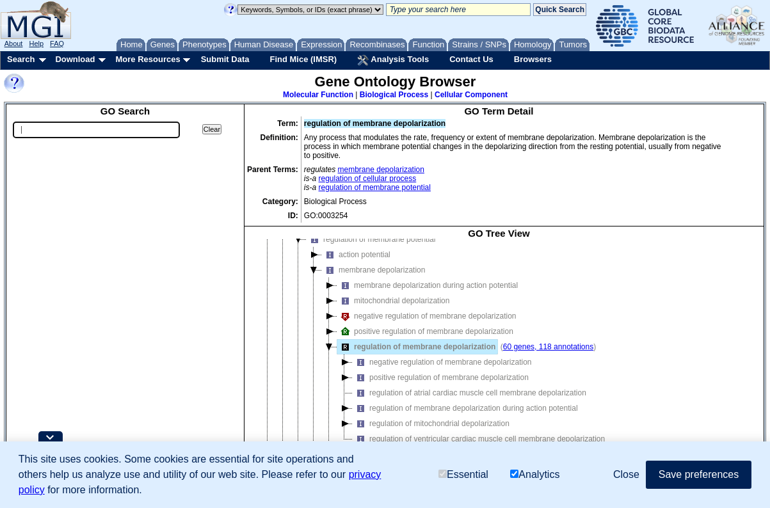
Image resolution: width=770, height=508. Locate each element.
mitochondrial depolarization (393, 300)
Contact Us (471, 59)
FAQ (57, 43)
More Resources (147, 59)
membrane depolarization (381, 169)
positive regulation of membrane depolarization (425, 331)
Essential (463, 474)
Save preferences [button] (699, 474)
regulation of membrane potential (375, 187)
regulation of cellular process (368, 178)
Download (75, 59)
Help (36, 43)
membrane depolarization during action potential (427, 285)
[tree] (499, 355)
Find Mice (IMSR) (303, 59)
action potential (356, 254)
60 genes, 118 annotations (548, 346)
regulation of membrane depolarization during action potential (465, 408)
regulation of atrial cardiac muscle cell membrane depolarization (469, 393)
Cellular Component (471, 94)
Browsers (533, 59)
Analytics (534, 474)
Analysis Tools (393, 60)
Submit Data (225, 59)
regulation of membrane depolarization (416, 346)
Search (21, 59)
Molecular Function (318, 94)
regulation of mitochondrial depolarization (431, 423)
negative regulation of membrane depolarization (427, 316)
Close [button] (626, 474)
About (13, 43)
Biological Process (394, 94)
